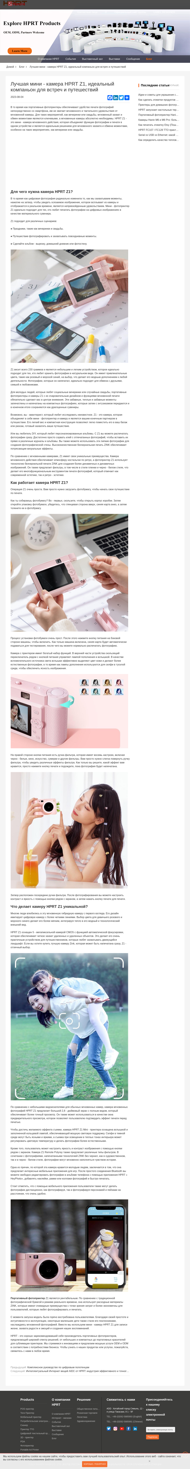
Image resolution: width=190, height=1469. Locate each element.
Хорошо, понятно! (94, 1464)
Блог (149, 59)
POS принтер (27, 1409)
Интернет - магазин (61, 1418)
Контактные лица (87, 12)
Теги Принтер (27, 1413)
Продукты (29, 12)
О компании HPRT (48, 59)
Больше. (174, 85)
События (70, 59)
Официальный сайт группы (130, 12)
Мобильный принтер (30, 1417)
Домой (12, 12)
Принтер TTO (27, 1429)
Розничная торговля (87, 1413)
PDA (22, 1441)
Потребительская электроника (35, 1421)
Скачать (47, 12)
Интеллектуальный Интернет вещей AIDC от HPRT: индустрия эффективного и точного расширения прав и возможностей (97, 1371)
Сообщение (133, 59)
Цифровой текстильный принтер (35, 1433)
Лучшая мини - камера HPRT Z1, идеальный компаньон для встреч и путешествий (78, 66)
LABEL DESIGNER (164, 12)
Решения (64, 12)
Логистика (82, 1417)
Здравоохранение (86, 1421)
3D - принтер (26, 1437)
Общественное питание (88, 1409)
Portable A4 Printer (29, 1449)
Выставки (114, 59)
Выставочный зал (92, 59)
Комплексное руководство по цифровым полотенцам (58, 1367)
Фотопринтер (27, 1445)
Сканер (24, 1425)
